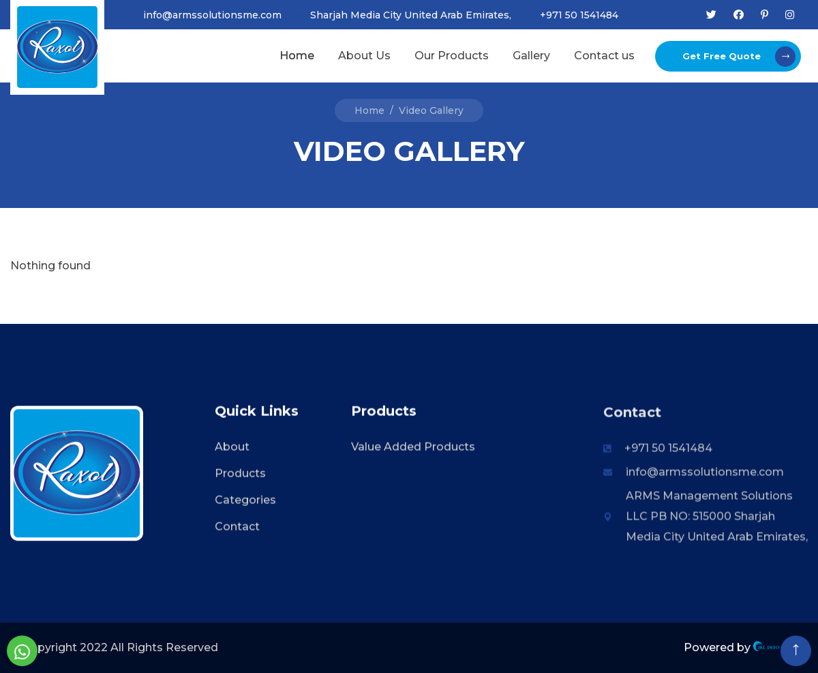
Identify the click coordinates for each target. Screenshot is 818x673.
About (232, 448)
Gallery (531, 55)
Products (240, 474)
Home (296, 55)
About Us (364, 55)
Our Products (451, 55)
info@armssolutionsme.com (212, 15)
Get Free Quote (739, 56)
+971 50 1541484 (579, 15)
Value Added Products (413, 448)
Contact (237, 528)
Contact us (604, 55)
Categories (245, 501)
